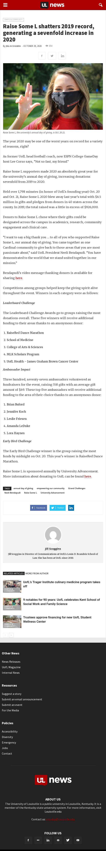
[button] (101, 5)
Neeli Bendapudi (12, 492)
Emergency (9, 742)
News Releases (11, 661)
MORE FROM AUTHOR (37, 573)
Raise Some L (30, 492)
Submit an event (12, 705)
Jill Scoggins (13, 46)
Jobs (5, 748)
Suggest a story (11, 694)
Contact (7, 753)
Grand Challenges (76, 488)
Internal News (11, 672)
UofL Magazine (11, 667)
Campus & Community (13, 19)
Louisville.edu (53, 811)
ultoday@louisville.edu (60, 819)
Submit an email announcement (22, 699)
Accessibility (9, 731)
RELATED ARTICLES (14, 573)
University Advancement (52, 492)
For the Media (10, 710)
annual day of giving (23, 488)
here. (19, 278)
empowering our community (50, 488)
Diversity (7, 737)
